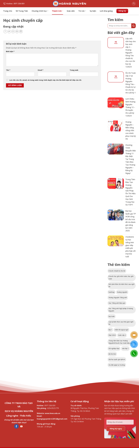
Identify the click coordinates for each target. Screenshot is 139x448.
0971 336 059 (50, 405)
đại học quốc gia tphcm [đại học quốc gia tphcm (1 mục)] (117, 359)
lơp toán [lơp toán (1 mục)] (112, 316)
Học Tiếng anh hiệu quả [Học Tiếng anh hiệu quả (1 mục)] (117, 303)
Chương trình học (40, 11)
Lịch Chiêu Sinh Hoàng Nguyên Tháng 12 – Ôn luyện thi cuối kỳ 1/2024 (130, 107)
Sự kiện (93, 11)
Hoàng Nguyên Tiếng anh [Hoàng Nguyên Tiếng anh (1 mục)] (118, 297)
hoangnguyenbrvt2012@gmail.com (52, 419)
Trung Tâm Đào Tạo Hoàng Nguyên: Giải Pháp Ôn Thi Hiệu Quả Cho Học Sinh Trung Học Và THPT (130, 192)
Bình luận (10, 51)
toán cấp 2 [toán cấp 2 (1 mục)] (122, 335)
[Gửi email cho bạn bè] (13, 31)
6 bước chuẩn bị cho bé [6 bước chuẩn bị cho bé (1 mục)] (117, 271)
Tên (8, 70)
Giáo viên (71, 11)
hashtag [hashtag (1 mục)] (111, 292)
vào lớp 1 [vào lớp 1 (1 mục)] (125, 348)
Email (40, 70)
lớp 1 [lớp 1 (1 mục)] (110, 330)
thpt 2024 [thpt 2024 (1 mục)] (112, 335)
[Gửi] (133, 25)
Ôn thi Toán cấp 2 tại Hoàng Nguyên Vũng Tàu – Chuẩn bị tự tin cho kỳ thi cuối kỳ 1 (130, 83)
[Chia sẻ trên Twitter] (9, 31)
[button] (134, 3)
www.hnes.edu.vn (52, 413)
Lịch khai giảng (106, 11)
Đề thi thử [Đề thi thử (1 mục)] (112, 354)
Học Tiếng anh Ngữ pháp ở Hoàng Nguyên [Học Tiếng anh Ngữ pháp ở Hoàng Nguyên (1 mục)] (121, 309)
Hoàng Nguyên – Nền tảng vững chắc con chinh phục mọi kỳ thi (130, 130)
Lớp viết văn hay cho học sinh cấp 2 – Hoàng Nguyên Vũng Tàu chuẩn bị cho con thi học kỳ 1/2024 (130, 52)
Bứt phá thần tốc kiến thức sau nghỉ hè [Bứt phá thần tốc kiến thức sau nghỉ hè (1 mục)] (121, 285)
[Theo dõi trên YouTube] (21, 426)
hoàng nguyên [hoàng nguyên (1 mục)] (122, 292)
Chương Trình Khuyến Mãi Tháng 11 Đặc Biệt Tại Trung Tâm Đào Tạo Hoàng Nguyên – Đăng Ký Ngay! (130, 159)
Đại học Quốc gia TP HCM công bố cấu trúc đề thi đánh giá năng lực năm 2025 (130, 221)
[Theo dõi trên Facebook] (16, 426)
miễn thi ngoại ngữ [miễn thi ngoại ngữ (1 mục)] (121, 330)
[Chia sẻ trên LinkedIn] (21, 31)
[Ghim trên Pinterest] (17, 31)
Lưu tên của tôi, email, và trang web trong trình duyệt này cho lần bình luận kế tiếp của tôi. (45, 80)
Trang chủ (7, 11)
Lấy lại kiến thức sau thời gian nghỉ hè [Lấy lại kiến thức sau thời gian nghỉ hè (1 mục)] (121, 323)
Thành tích (57, 11)
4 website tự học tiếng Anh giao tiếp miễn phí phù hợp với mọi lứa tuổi (130, 247)
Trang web (74, 70)
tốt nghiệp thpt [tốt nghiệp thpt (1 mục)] (114, 348)
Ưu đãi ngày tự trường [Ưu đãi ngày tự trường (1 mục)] (117, 365)
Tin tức (82, 11)
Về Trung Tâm (22, 11)
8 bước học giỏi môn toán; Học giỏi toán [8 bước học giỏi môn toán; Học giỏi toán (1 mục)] (121, 277)
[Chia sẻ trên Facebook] (5, 31)
